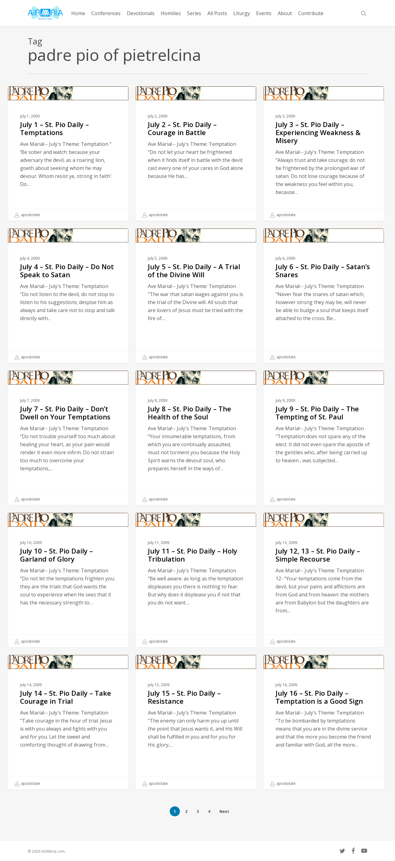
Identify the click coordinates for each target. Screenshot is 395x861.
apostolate (27, 215)
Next (224, 811)
